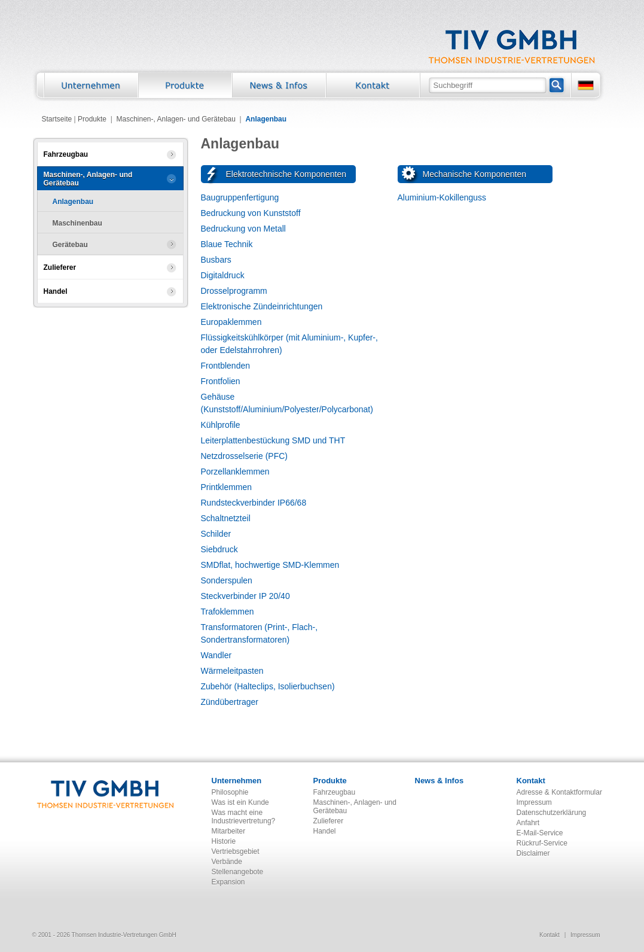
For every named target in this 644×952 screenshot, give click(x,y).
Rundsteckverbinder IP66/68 (254, 502)
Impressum (534, 802)
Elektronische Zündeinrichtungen (262, 306)
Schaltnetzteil (226, 518)
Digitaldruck (223, 275)
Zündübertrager (230, 702)
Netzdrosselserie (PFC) (244, 456)
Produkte (92, 119)
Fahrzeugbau (334, 792)
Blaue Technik (227, 244)
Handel (324, 831)
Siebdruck (219, 549)
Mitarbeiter (229, 831)
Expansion (228, 882)
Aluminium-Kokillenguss (442, 197)
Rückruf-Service (542, 843)
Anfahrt (528, 823)
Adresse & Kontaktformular (559, 792)
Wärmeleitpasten (232, 671)
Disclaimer (533, 853)
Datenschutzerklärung (552, 812)
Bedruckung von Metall (243, 228)
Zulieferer (328, 821)
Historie (224, 841)
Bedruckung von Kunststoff (251, 213)
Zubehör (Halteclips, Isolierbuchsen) (268, 686)
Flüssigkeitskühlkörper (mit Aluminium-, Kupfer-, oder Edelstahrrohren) (289, 344)
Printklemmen (226, 487)
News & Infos (439, 780)
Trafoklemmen (227, 611)
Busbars (216, 259)
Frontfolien (220, 381)
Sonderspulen (226, 580)
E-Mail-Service (540, 833)
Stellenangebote (238, 872)
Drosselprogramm (234, 291)
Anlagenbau (265, 119)
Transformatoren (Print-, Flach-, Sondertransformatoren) (259, 633)
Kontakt (531, 780)
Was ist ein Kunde (240, 802)
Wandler (216, 655)
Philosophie (230, 792)
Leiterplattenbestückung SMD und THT (273, 440)
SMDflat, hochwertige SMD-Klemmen (270, 565)
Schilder (216, 534)
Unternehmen (237, 780)
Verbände (227, 861)
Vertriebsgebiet (236, 851)
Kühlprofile (220, 425)
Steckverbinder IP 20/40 (245, 596)
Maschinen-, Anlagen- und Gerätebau (175, 119)
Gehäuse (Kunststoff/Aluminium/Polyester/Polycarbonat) (287, 403)
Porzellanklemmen (235, 471)
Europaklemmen (231, 322)
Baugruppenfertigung (240, 197)
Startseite (57, 119)
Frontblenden (226, 365)
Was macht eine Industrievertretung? (244, 816)
